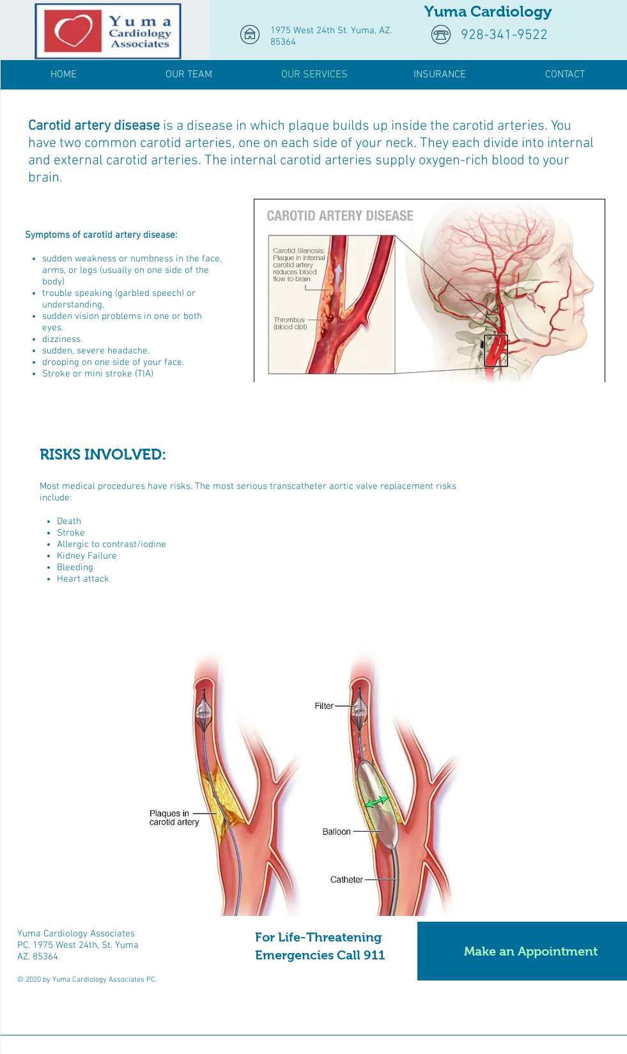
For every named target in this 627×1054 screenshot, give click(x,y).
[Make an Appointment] (522, 951)
